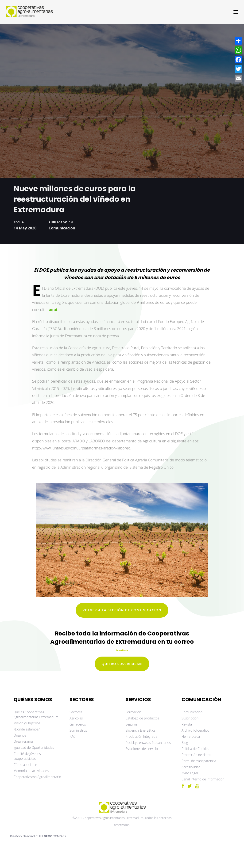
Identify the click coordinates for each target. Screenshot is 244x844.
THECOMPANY (52, 836)
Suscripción (190, 718)
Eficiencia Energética (141, 730)
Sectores (76, 712)
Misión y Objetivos (27, 723)
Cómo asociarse (25, 764)
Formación (133, 712)
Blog (185, 742)
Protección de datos (196, 755)
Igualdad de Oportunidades (34, 747)
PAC (72, 736)
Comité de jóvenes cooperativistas (27, 756)
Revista (187, 724)
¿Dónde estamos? (27, 729)
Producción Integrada (141, 736)
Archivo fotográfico (195, 730)
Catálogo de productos (142, 718)
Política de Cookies (195, 748)
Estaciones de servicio (142, 748)
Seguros (132, 724)
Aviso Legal (190, 773)
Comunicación (62, 227)
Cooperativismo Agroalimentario (37, 777)
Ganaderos (78, 724)
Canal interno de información (203, 779)
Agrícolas (76, 718)
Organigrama (23, 741)
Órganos (20, 735)
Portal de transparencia (199, 761)
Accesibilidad (191, 767)
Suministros (78, 730)
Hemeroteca (191, 736)
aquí (53, 309)
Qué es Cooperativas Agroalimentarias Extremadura (36, 714)
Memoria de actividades (31, 770)
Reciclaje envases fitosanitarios (148, 742)
